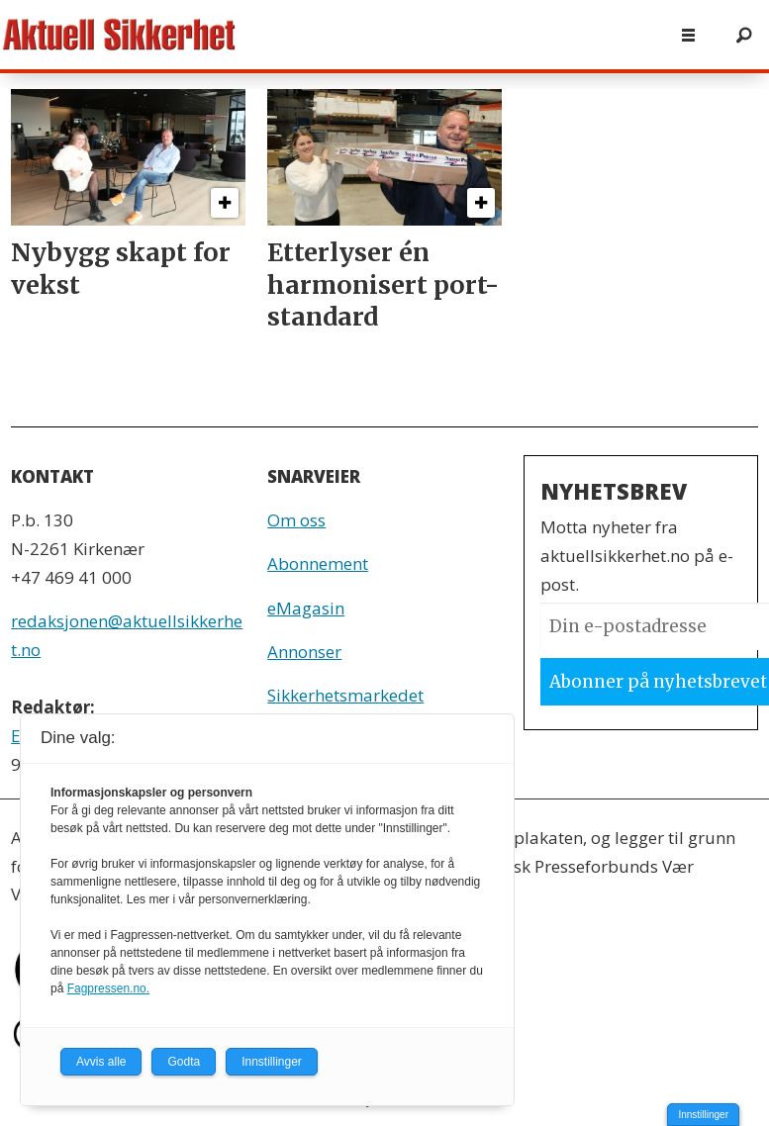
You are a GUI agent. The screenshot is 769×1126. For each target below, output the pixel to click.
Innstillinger (703, 1114)
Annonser (304, 651)
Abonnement (317, 563)
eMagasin (305, 608)
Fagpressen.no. (108, 988)
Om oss (296, 520)
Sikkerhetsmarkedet (345, 695)
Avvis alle (101, 1062)
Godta (183, 1062)
